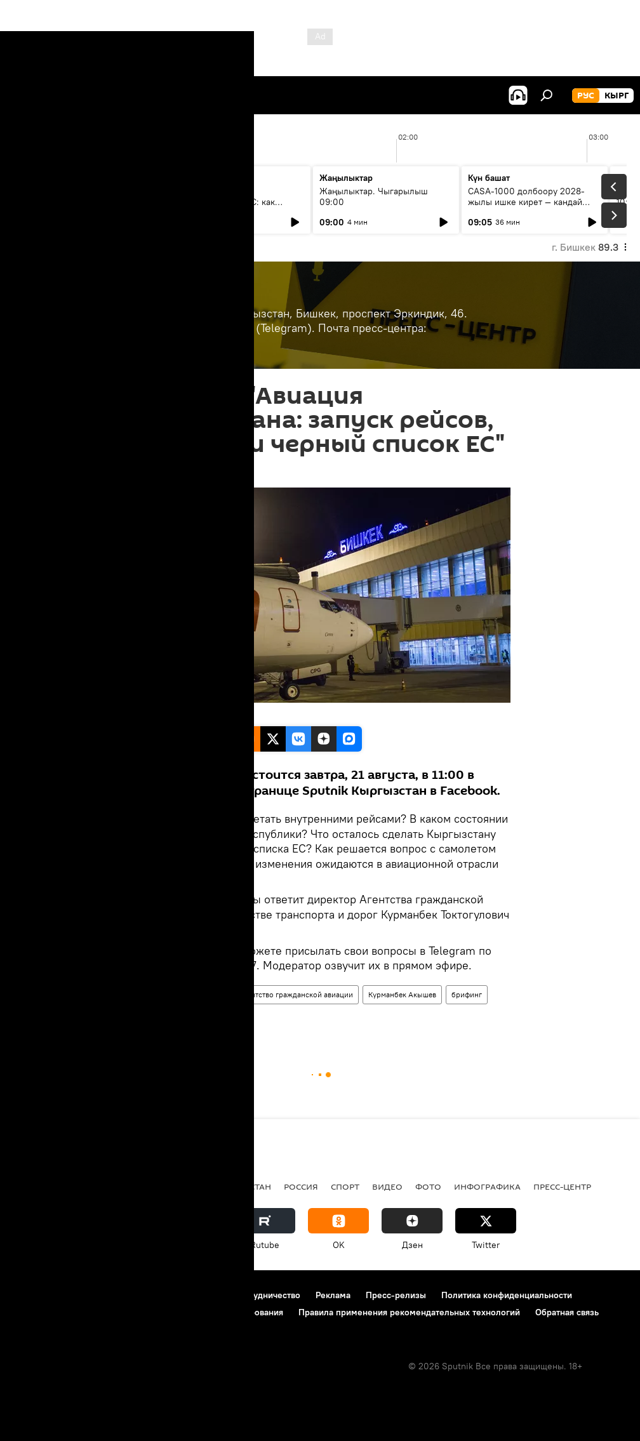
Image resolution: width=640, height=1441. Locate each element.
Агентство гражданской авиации (296, 994)
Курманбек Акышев (402, 994)
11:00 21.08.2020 (164, 471)
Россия (301, 1186)
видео (387, 1186)
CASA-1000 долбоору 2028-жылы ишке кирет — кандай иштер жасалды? (526, 201)
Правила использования (121, 1295)
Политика (107, 1186)
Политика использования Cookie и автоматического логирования (148, 1312)
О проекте (34, 1295)
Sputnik (151, 712)
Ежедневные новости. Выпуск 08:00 (84, 196)
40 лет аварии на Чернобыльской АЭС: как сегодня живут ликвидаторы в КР (232, 207)
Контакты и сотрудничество (243, 1295)
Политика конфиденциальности (506, 1295)
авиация (209, 994)
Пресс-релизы (396, 1295)
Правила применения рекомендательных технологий (409, 1312)
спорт (345, 1186)
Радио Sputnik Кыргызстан (207, 1186)
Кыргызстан (156, 1018)
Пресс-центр (157, 994)
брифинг (466, 994)
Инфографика (487, 1186)
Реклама (333, 1295)
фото (428, 1186)
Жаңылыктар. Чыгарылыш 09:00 (373, 196)
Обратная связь (567, 1312)
